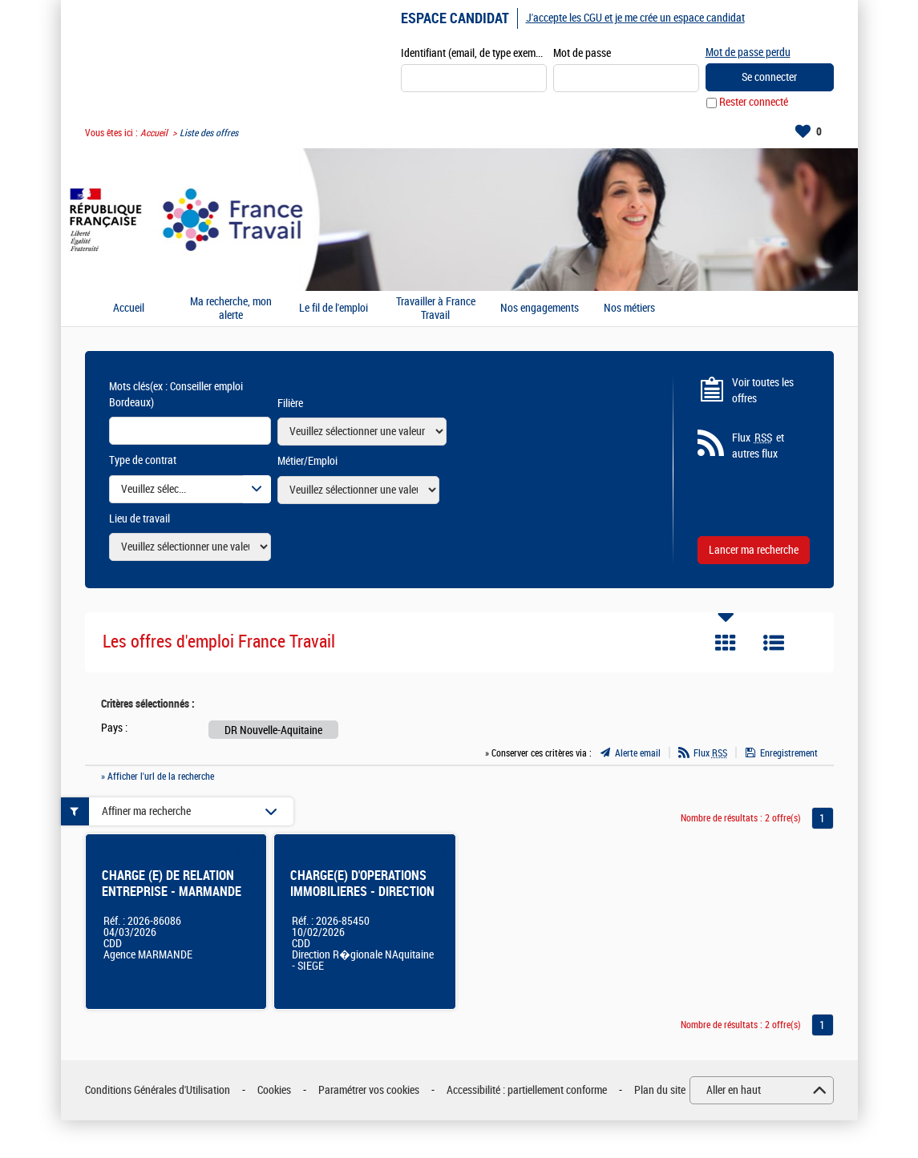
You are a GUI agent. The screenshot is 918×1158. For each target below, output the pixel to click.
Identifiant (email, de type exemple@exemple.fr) (474, 53)
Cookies (274, 1090)
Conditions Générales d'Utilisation (157, 1090)
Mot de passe (582, 53)
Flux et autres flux (758, 446)
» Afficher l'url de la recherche (157, 776)
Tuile (726, 643)
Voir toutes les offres (763, 391)
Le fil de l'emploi (333, 309)
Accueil (154, 133)
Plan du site (659, 1090)
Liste (774, 643)
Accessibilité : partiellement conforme (527, 1090)
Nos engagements (539, 309)
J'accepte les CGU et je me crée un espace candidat (635, 18)
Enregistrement (789, 753)
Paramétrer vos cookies (368, 1090)
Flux (710, 753)
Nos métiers (629, 309)
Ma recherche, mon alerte (231, 309)
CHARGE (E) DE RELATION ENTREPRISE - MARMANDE (171, 884)
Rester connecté (753, 103)
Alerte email (638, 753)
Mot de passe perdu (748, 52)
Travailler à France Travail (435, 309)
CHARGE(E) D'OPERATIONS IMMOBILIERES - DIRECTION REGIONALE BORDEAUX (362, 892)
